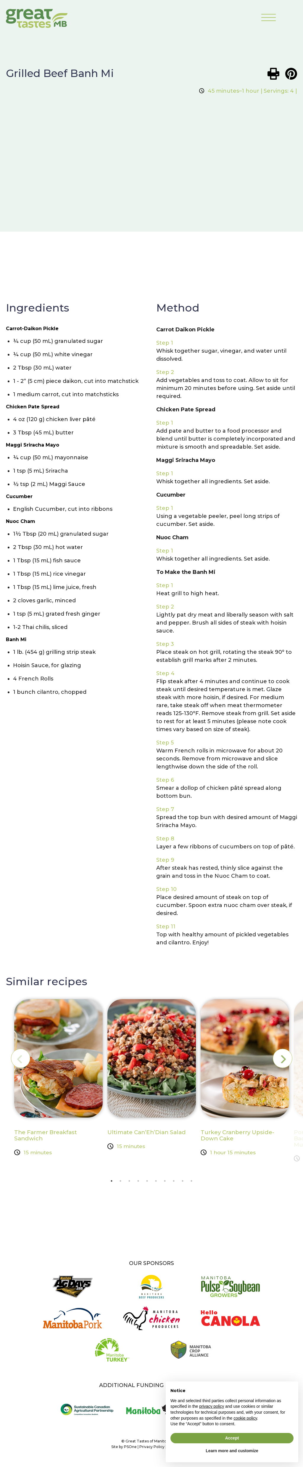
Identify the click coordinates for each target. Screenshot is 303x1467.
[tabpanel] (58, 1079)
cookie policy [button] (245, 1418)
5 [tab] (147, 1183)
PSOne (130, 1450)
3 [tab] (129, 1183)
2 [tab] (120, 1183)
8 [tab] (174, 1183)
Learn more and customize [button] (232, 1450)
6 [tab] (156, 1183)
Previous (25, 1059)
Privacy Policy (152, 1450)
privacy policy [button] (211, 1406)
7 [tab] (165, 1183)
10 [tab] (191, 1183)
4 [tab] (138, 1183)
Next (278, 1059)
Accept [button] (232, 1438)
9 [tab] (183, 1183)
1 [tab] (112, 1183)
